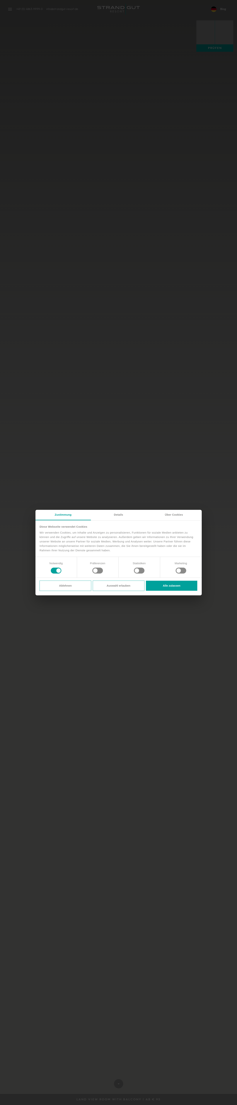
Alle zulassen (171, 585)
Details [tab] (118, 514)
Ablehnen (65, 585)
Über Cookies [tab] (174, 514)
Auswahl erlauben (118, 585)
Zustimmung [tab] (63, 514)
